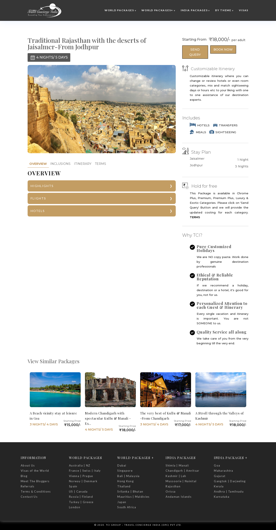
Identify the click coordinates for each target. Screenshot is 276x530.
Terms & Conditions (36, 491)
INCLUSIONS (60, 164)
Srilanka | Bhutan (130, 491)
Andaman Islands (178, 496)
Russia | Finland (81, 496)
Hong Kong (125, 481)
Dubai (121, 465)
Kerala (219, 486)
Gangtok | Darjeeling (230, 481)
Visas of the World (35, 470)
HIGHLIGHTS (42, 186)
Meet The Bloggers (35, 481)
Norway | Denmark (83, 481)
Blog (24, 476)
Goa (217, 465)
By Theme (223, 10)
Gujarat (219, 476)
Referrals (27, 486)
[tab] (38, 164)
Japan (121, 502)
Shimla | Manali (177, 465)
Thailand (123, 486)
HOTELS (38, 211)
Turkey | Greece (81, 502)
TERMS (100, 164)
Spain (73, 486)
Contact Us (29, 496)
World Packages (119, 10)
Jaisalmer (197, 159)
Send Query (195, 52)
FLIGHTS (38, 198)
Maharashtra (223, 470)
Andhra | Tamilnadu (228, 491)
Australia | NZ (79, 465)
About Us (28, 465)
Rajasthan (173, 486)
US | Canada (78, 491)
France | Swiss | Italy (85, 470)
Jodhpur (196, 165)
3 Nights (241, 166)
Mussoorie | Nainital (181, 481)
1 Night (242, 160)
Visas (244, 10)
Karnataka (221, 496)
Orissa (171, 491)
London (74, 507)
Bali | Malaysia (128, 476)
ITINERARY (82, 164)
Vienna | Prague (81, 476)
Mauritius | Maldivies (133, 496)
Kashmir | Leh (176, 476)
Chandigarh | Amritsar (182, 470)
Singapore (125, 470)
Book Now (223, 49)
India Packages (194, 10)
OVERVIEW (38, 164)
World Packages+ (157, 10)
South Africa (126, 507)
